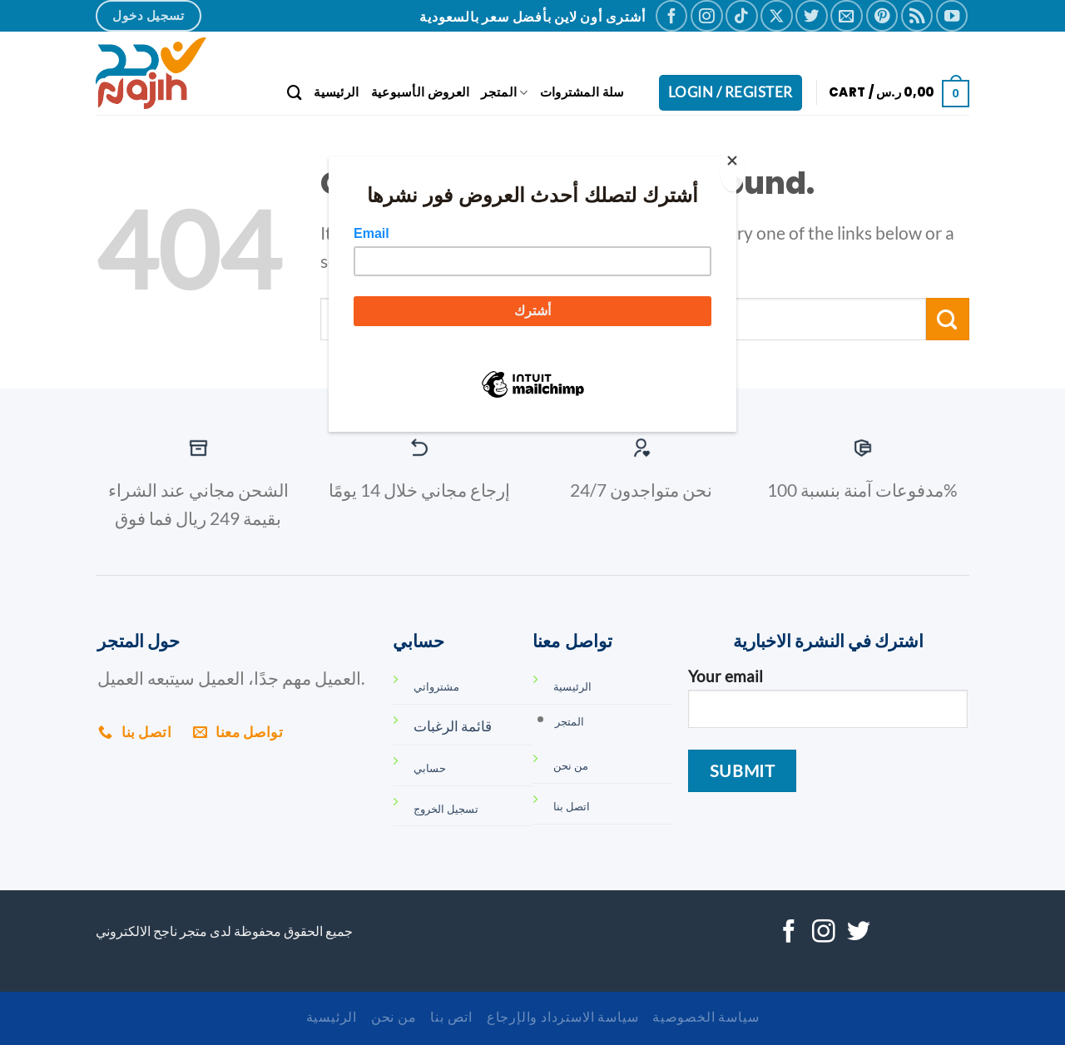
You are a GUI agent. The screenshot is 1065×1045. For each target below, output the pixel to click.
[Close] (732, 169)
